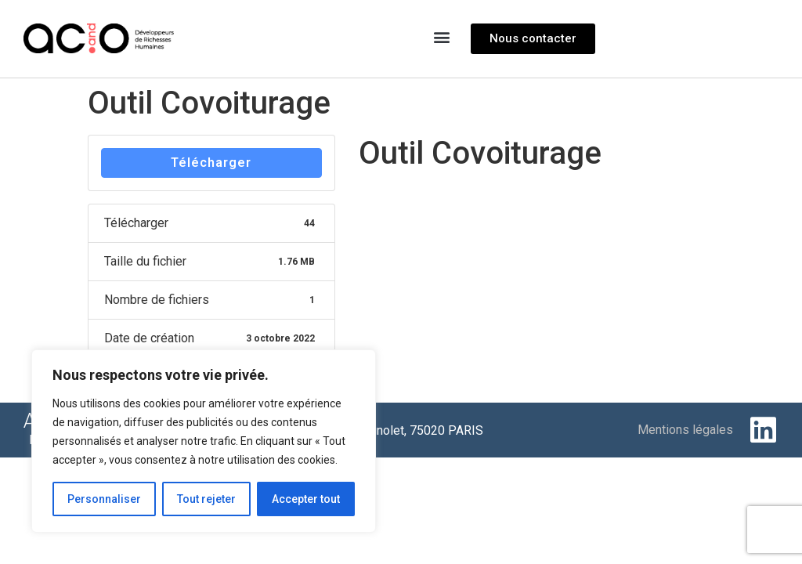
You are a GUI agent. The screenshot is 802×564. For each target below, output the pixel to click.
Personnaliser (104, 499)
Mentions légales (685, 429)
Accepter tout (306, 499)
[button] (442, 36)
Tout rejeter (206, 499)
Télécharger (211, 162)
